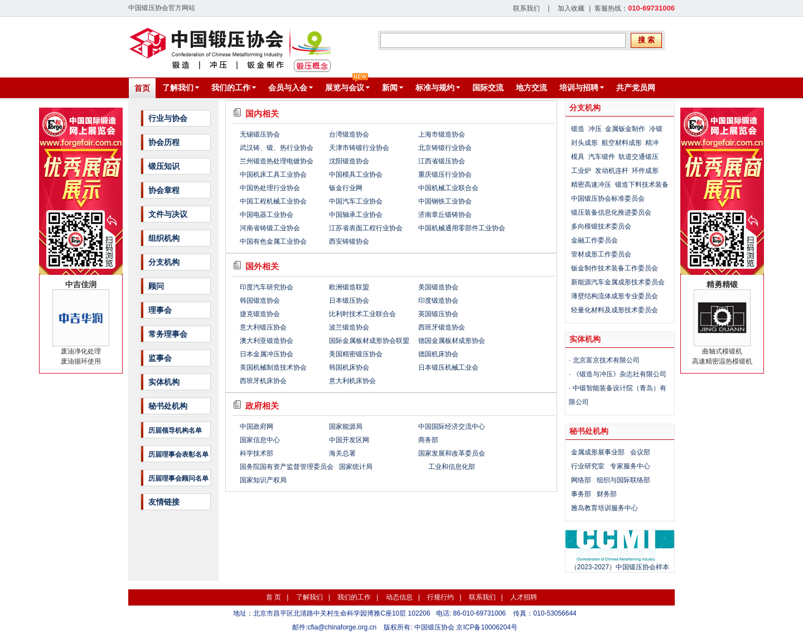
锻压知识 (164, 166)
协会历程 (164, 142)
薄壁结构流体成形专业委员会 (614, 296)
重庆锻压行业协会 (445, 174)
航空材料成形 (622, 143)
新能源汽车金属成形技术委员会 (618, 282)
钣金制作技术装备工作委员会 (614, 268)
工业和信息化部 (451, 467)
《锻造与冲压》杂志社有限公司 (619, 374)
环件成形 (645, 171)
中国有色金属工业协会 (273, 241)
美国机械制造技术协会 (273, 367)
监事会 (160, 358)
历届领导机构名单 (175, 430)
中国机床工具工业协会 (273, 174)
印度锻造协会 (438, 300)
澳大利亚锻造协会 (266, 341)
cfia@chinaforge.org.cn (342, 627)
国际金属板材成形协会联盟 (369, 341)
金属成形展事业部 (598, 452)
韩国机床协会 (349, 367)
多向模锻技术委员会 (601, 226)
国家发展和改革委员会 (451, 453)
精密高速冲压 (591, 184)
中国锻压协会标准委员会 (608, 198)
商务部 (428, 440)
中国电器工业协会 (266, 215)
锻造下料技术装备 (642, 184)
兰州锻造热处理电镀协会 (276, 161)
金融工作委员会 (594, 240)
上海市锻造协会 (441, 134)
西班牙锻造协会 (441, 327)
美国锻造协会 (438, 287)
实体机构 (164, 381)
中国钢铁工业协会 (445, 201)
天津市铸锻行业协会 (359, 148)
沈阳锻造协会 (349, 161)
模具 (577, 157)
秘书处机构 (167, 405)
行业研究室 (587, 466)
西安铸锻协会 (349, 241)
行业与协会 (167, 118)
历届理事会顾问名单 (178, 478)
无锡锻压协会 (260, 134)
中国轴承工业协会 (356, 215)
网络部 (581, 480)
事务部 (581, 494)
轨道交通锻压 (638, 157)
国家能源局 (345, 426)
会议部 (640, 452)
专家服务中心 (630, 466)
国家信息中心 (260, 440)
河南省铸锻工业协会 (270, 228)
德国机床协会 (438, 354)
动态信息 (399, 597)
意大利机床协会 (352, 381)
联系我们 (526, 8)
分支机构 (164, 262)
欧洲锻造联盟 (349, 287)
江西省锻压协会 (441, 161)
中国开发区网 (349, 440)
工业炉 (581, 171)
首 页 (273, 597)
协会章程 (164, 190)
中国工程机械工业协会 (273, 201)
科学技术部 (256, 453)
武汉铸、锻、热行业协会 (276, 148)
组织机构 (164, 238)
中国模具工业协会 (356, 174)
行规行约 (440, 597)
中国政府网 (256, 426)
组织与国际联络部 (623, 480)
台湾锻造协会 (349, 134)
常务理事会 (167, 334)
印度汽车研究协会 (266, 287)
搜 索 (646, 40)
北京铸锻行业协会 (445, 148)
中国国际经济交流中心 (451, 426)
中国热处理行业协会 (270, 188)
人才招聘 (523, 597)
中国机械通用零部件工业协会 (461, 228)
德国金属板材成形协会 (451, 341)
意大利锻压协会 (263, 327)
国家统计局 (356, 467)
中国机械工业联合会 (448, 188)
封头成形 (584, 143)
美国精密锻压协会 (356, 354)
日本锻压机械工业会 (448, 367)
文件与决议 (167, 214)
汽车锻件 (601, 157)
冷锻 (655, 129)
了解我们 (309, 597)
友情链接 (164, 501)
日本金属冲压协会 (266, 354)
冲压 (595, 129)
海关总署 (342, 453)
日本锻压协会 (349, 300)
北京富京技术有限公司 (606, 360)
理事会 (160, 310)
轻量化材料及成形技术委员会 (614, 310)
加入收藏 (571, 8)
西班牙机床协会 (263, 381)
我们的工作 (354, 597)
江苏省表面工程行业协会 (366, 228)
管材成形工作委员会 (601, 254)
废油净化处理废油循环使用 (80, 322)
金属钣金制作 (625, 129)
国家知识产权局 (263, 480)
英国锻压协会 (438, 314)
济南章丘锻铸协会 (445, 215)
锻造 (577, 129)
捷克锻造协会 (260, 314)
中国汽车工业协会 (356, 201)
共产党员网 (635, 87)
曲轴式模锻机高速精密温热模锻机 (722, 322)
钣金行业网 (345, 188)
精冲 (652, 143)
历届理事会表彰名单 (178, 454)
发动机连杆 (611, 171)
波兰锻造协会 (349, 327)
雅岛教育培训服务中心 (604, 508)
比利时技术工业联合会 (362, 314)
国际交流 (488, 87)
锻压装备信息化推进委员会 (611, 212)
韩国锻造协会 (260, 300)
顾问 (156, 286)
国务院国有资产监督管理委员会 (286, 467)
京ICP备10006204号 (486, 627)
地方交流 (531, 87)
